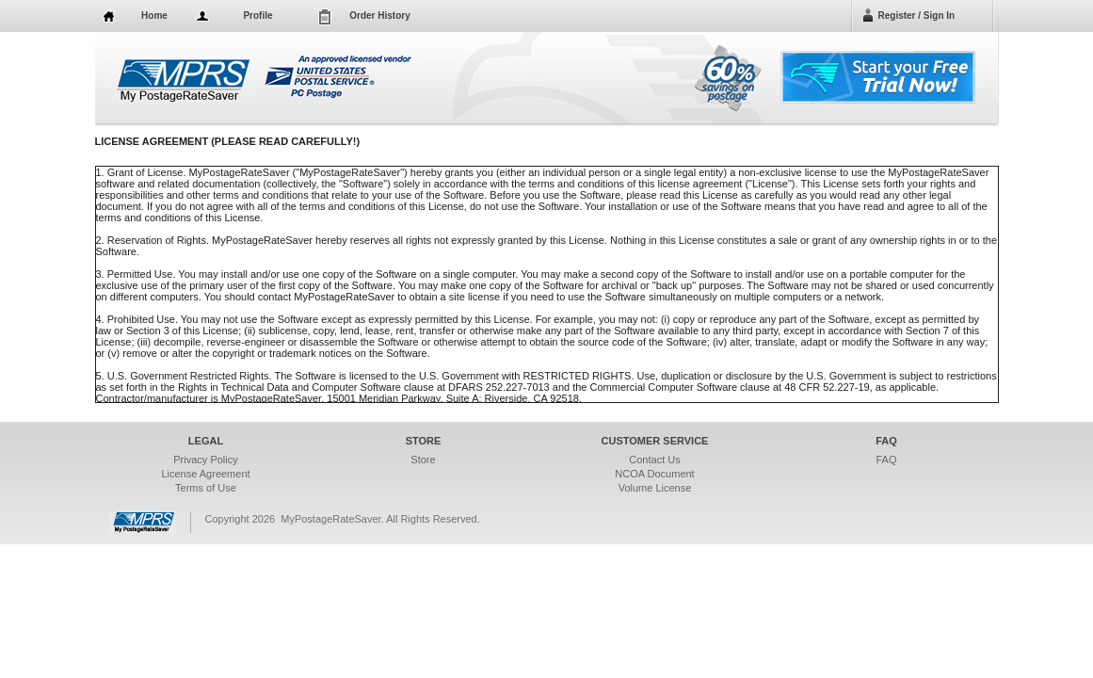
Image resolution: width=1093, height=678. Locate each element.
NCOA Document (654, 473)
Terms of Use (205, 487)
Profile (257, 15)
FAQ (886, 459)
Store (422, 459)
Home (154, 15)
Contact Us (654, 459)
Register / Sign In (917, 15)
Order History (379, 15)
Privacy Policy (205, 459)
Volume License (655, 487)
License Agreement (205, 473)
